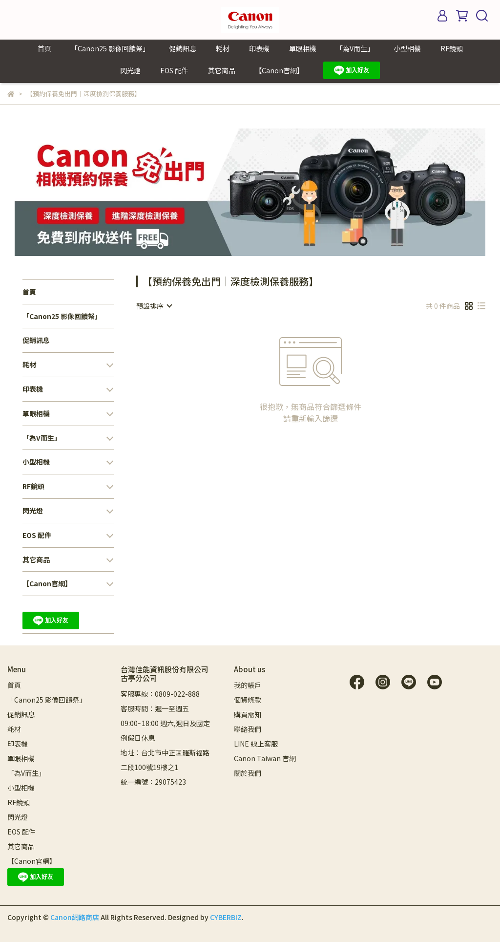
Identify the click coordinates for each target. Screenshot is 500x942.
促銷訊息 (182, 48)
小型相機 (407, 48)
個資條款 (247, 700)
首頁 (44, 48)
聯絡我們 (247, 729)
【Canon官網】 (279, 70)
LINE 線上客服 (256, 744)
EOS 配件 (174, 70)
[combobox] (153, 306)
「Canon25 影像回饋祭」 (110, 48)
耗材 (222, 48)
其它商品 (221, 70)
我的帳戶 (247, 685)
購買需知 (247, 714)
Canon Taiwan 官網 (265, 758)
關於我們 (247, 773)
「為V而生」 (355, 48)
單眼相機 (302, 48)
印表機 (259, 48)
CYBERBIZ (226, 917)
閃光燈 (130, 70)
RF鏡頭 (451, 48)
